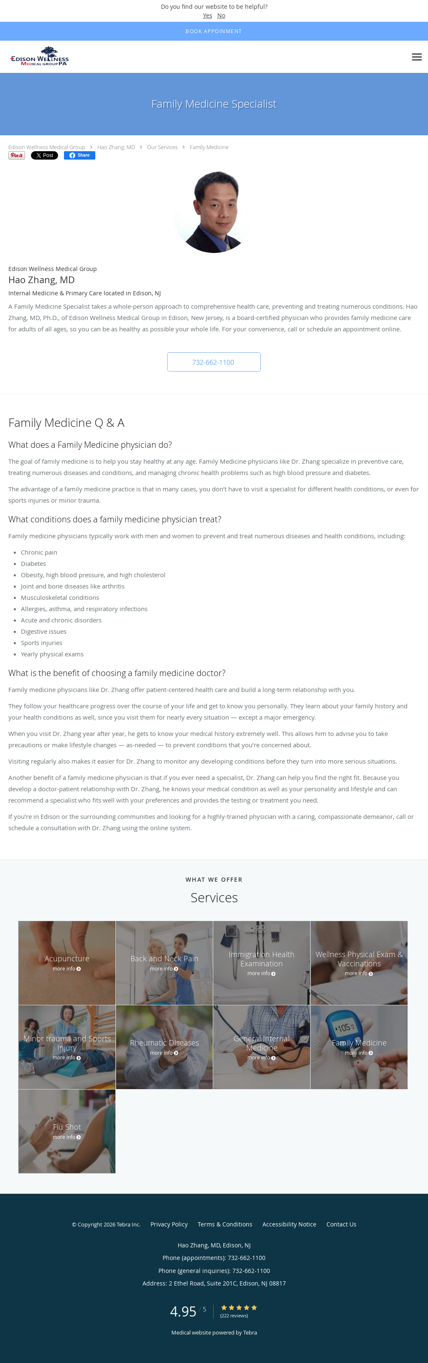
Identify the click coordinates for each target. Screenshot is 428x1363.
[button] (214, 362)
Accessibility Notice (289, 1224)
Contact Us (341, 1224)
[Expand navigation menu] (417, 57)
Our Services (162, 147)
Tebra (250, 1332)
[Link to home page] (41, 57)
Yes (207, 15)
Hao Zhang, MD (116, 147)
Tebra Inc (128, 1224)
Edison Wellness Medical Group (46, 147)
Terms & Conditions (225, 1224)
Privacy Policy (169, 1224)
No (221, 15)
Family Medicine (209, 147)
